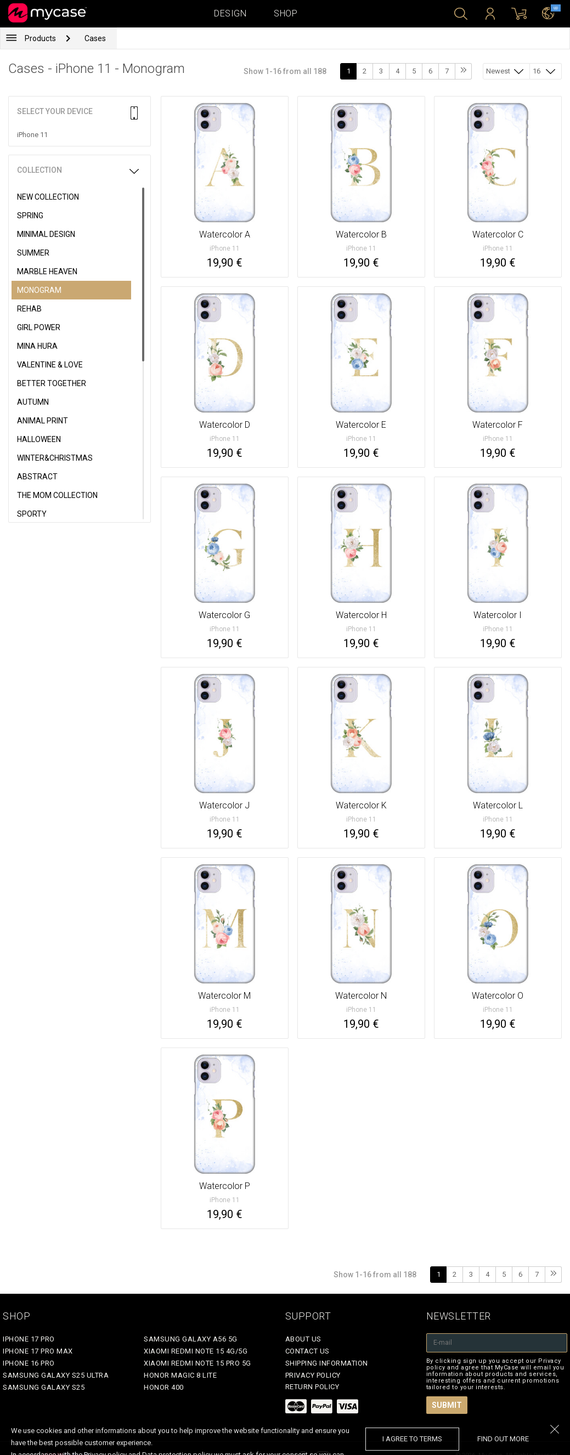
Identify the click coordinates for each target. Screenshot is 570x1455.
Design (230, 13)
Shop (285, 13)
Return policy (312, 1387)
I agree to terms (412, 1439)
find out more (503, 1439)
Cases (95, 38)
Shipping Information (326, 1363)
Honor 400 (164, 1387)
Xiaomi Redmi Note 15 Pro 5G (197, 1363)
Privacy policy (313, 1375)
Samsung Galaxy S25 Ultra (56, 1375)
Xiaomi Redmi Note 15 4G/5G (195, 1351)
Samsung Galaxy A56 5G (191, 1339)
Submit (447, 1405)
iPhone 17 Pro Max (38, 1351)
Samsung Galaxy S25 (43, 1387)
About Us (303, 1339)
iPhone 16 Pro (29, 1363)
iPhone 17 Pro (29, 1339)
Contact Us (307, 1351)
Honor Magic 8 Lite (180, 1375)
